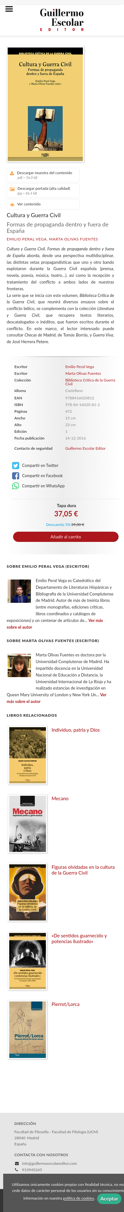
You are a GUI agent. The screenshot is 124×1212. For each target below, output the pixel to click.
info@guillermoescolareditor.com (49, 1163)
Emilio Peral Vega (27, 239)
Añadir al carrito (66, 536)
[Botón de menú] (11, 9)
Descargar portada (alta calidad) (41, 190)
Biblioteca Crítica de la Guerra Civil (90, 382)
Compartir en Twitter (35, 466)
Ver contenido (25, 204)
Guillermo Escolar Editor (85, 448)
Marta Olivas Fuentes (73, 239)
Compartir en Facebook (37, 476)
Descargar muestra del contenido (41, 175)
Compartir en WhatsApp (38, 486)
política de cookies (78, 1198)
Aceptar (109, 1198)
